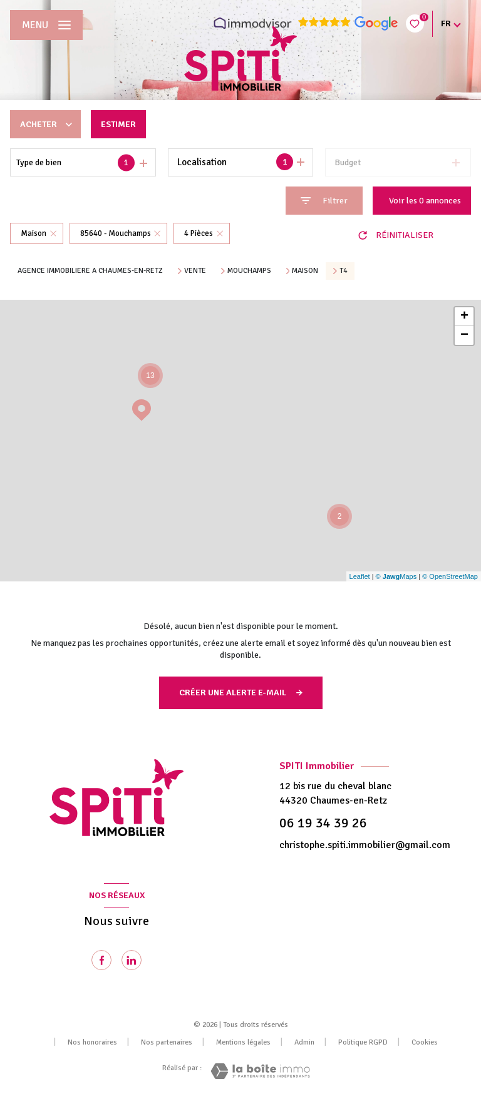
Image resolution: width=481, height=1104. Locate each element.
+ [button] (464, 316)
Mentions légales (243, 1042)
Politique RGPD (363, 1042)
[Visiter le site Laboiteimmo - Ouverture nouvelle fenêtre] (260, 1071)
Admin (304, 1042)
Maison (305, 271)
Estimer (118, 124)
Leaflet (359, 576)
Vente (195, 271)
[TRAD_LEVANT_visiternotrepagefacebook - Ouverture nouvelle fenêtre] (101, 960)
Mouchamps (249, 271)
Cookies (424, 1042)
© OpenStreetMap (450, 576)
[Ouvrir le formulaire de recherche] (324, 201)
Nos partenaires (166, 1042)
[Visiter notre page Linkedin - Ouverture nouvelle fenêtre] (132, 960)
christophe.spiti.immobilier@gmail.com (364, 845)
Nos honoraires (92, 1042)
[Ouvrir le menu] (46, 25)
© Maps (396, 576)
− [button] (464, 335)
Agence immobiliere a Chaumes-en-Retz (90, 270)
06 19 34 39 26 (323, 823)
